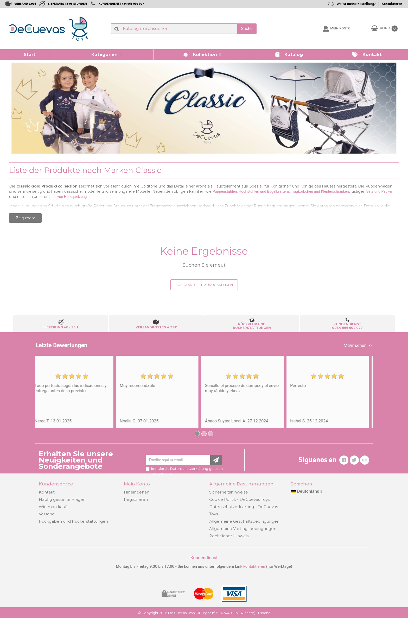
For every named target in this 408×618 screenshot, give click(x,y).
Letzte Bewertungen (61, 345)
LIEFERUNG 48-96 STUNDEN (67, 4)
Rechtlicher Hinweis (228, 535)
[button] (104, 54)
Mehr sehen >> (357, 345)
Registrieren (136, 499)
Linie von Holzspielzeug (68, 197)
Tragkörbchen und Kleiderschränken (320, 191)
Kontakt (47, 492)
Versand (47, 513)
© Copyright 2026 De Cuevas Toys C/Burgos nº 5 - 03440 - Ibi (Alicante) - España (204, 613)
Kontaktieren (391, 4)
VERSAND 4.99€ (25, 4)
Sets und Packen (379, 191)
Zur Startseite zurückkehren (204, 285)
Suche (247, 28)
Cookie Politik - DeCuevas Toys (239, 499)
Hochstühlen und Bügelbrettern (264, 191)
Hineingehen (137, 492)
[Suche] (184, 28)
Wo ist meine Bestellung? (356, 4)
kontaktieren (254, 566)
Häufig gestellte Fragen (62, 499)
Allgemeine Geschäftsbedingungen (244, 521)
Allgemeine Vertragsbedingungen (242, 528)
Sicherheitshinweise (228, 492)
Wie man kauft (53, 506)
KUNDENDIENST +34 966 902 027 (121, 4)
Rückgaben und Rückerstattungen (73, 521)
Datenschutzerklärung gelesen (196, 468)
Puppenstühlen (225, 191)
